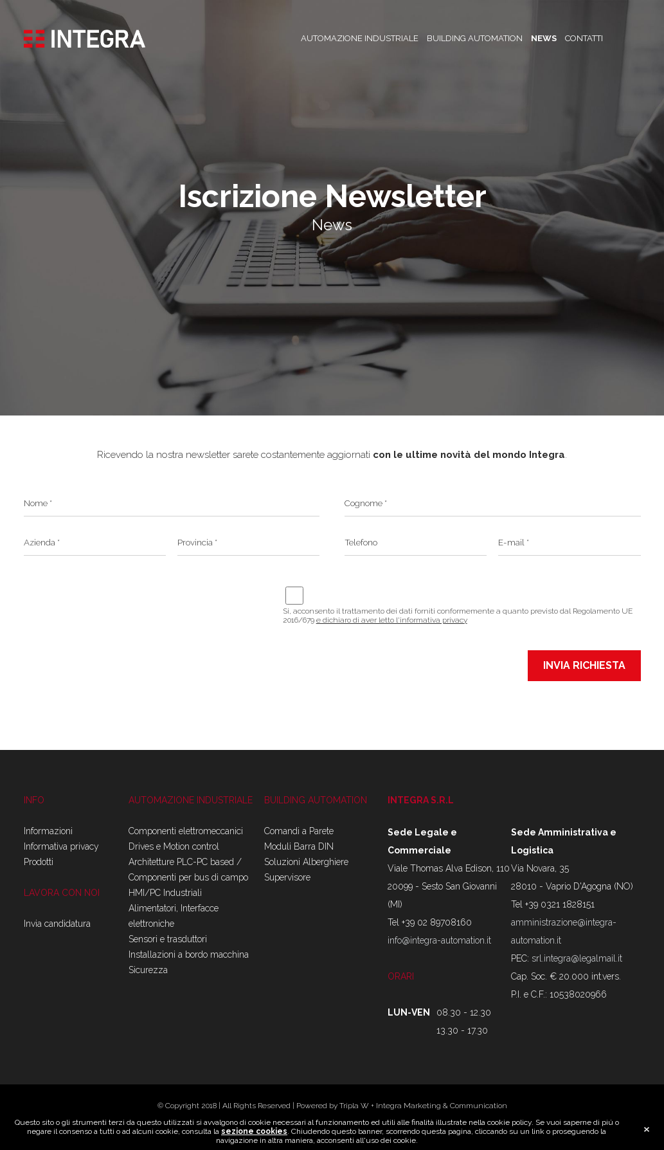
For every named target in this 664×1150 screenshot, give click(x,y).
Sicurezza (148, 970)
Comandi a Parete (299, 831)
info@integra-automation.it (439, 940)
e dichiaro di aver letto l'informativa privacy (391, 620)
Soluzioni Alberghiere (306, 862)
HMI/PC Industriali (165, 893)
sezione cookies (254, 1131)
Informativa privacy (61, 846)
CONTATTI (584, 38)
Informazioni (48, 831)
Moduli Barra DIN (299, 846)
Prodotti (38, 862)
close (646, 1129)
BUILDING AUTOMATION (475, 38)
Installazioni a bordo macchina (189, 954)
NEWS (544, 38)
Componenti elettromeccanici (186, 831)
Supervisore (287, 877)
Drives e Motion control (174, 846)
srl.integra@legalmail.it (577, 958)
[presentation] (121, 594)
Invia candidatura (57, 923)
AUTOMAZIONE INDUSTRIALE (359, 38)
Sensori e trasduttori (168, 939)
